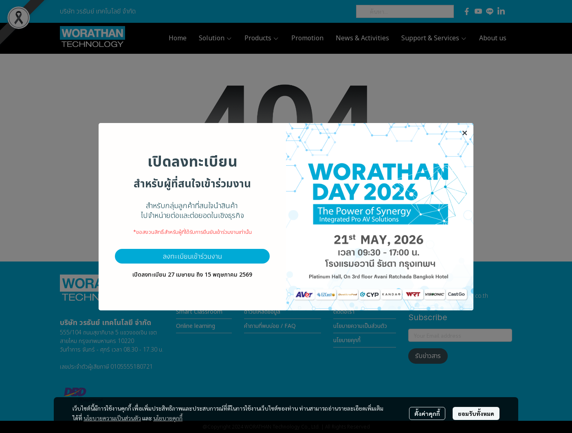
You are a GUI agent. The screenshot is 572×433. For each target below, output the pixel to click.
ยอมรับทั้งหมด (476, 413)
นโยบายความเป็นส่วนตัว (112, 418)
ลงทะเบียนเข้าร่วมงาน (192, 256)
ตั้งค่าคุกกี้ (427, 413)
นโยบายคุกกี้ (168, 418)
